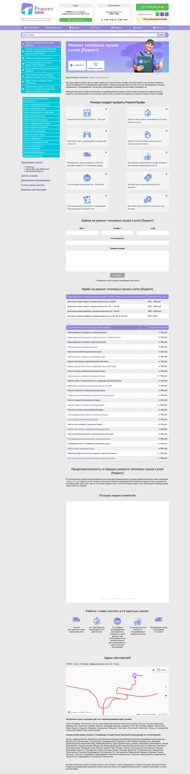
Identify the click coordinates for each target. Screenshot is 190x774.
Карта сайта (164, 772)
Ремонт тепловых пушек (34, 135)
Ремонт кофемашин (32, 138)
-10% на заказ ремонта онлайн (154, 19)
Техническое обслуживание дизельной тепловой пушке (90, 356)
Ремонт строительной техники (36, 123)
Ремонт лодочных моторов (35, 127)
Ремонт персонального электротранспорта (33, 147)
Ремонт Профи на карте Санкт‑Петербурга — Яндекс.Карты (117, 559)
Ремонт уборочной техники (35, 120)
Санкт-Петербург (37, 762)
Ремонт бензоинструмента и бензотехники (36, 100)
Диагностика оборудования (35, 180)
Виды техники (52, 27)
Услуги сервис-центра (32, 185)
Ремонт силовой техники (34, 116)
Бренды (74, 27)
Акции (137, 27)
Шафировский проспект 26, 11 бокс (38, 764)
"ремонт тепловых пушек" (98, 77)
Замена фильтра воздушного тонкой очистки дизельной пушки (94, 298)
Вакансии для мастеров (33, 189)
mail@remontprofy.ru (145, 14)
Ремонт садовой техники (34, 108)
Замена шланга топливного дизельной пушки (86, 317)
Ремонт (95, 27)
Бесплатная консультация (150, 759)
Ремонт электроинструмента (36, 105)
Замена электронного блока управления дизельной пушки (91, 327)
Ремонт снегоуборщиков (34, 131)
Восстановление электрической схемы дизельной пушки (91, 419)
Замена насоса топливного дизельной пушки (86, 336)
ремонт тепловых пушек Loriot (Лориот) (125, 177)
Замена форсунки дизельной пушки (82, 307)
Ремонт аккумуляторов (33, 152)
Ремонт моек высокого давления (38, 112)
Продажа (116, 27)
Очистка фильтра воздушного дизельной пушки (87, 375)
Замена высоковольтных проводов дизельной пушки (89, 346)
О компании (31, 27)
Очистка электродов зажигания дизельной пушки (88, 390)
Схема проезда (77, 20)
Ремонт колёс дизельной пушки (80, 409)
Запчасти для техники (32, 156)
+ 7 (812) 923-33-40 (154, 7)
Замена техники (29, 175)
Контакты (158, 27)
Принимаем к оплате (32, 162)
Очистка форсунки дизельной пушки (82, 380)
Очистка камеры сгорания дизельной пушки (85, 365)
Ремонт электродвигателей (35, 142)
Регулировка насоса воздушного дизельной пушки (88, 399)
